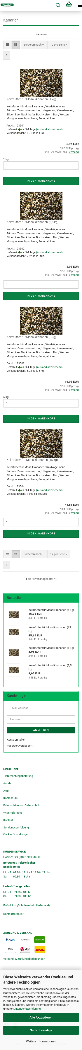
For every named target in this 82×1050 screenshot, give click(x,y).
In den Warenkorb (41, 180)
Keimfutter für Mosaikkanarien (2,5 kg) (33, 222)
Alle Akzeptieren (41, 1017)
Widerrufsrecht (12, 812)
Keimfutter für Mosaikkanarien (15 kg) (32, 460)
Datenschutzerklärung (27, 1008)
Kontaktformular (13, 913)
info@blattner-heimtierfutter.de (31, 905)
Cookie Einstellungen (16, 834)
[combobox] (34, 45)
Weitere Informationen (41, 1041)
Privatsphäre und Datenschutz (21, 805)
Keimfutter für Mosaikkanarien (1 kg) (31, 99)
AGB (6, 790)
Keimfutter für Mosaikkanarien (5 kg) (31, 337)
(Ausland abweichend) (49, 129)
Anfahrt (7, 783)
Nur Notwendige (41, 1030)
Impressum (10, 798)
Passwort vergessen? (20, 745)
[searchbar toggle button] (57, 5)
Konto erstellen (16, 739)
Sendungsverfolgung (16, 827)
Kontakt (8, 820)
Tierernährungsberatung (18, 775)
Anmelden (41, 730)
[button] (7, 45)
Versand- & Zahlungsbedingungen (24, 958)
